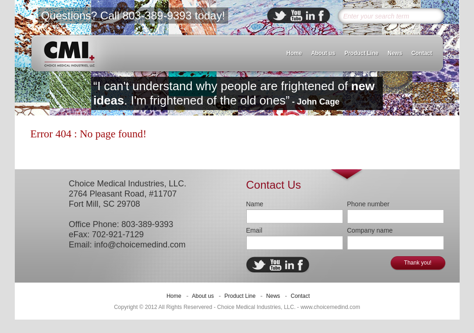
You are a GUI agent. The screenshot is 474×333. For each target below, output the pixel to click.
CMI (69, 54)
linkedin (310, 15)
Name (254, 204)
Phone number (368, 204)
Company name (370, 230)
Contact (422, 53)
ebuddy (296, 15)
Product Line (361, 53)
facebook (321, 15)
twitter (280, 15)
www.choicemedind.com (330, 307)
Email (254, 230)
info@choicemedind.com (140, 244)
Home (294, 53)
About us (323, 53)
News (394, 53)
